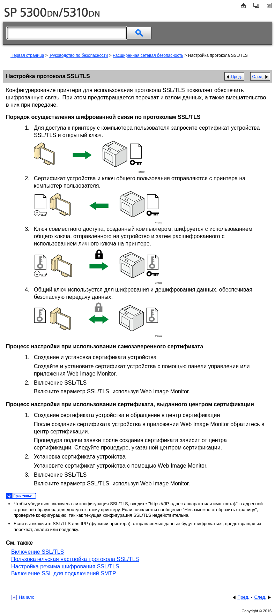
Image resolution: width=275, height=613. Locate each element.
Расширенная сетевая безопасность (148, 55)
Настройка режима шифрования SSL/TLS (65, 566)
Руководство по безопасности (78, 55)
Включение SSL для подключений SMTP (63, 573)
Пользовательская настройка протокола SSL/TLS (75, 559)
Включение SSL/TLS (37, 552)
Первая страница (27, 55)
